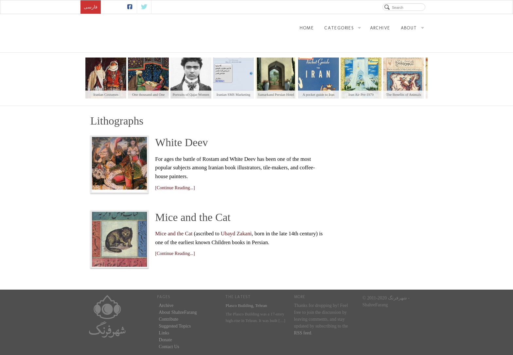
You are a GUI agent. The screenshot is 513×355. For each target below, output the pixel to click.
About (412, 28)
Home (307, 28)
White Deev (181, 142)
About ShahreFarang (178, 312)
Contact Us (169, 346)
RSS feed (302, 332)
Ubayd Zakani (236, 233)
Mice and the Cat (192, 217)
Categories (342, 28)
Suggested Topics (175, 326)
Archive (380, 28)
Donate (165, 339)
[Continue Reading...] (175, 187)
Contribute (168, 319)
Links (164, 332)
